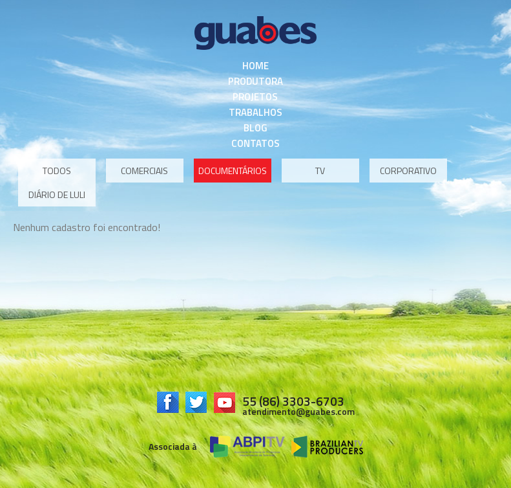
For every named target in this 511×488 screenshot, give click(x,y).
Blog (255, 127)
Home (255, 65)
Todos (57, 170)
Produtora (255, 81)
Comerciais (144, 170)
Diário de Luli (56, 194)
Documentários (232, 170)
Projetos (255, 96)
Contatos (255, 143)
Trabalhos (255, 112)
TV (320, 170)
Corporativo (408, 170)
